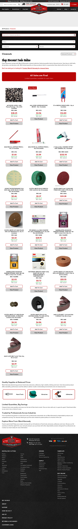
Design (41, 451)
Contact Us (73, 9)
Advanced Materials (62, 475)
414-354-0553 (37, 443)
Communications (62, 483)
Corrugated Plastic (25, 467)
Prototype (41, 453)
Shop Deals (25, 9)
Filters (4, 42)
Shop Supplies (5, 9)
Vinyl (21, 463)
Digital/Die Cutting (9, 451)
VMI (40, 470)
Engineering (42, 455)
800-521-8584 (38, 444)
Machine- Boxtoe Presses (64, 469)
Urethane (22, 469)
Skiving (59, 455)
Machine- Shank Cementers (64, 468)
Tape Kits (60, 479)
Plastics (4, 454)
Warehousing (42, 463)
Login (51, 4)
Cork (3, 473)
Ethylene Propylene (25, 484)
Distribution (42, 465)
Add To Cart (14, 120)
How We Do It (7, 511)
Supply (41, 461)
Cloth (3, 469)
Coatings (60, 481)
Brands (42, 46)
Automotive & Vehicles (63, 489)
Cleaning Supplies (62, 477)
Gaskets (22, 471)
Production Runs (43, 468)
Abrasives (60, 485)
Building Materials (62, 496)
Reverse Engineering (44, 457)
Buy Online (61, 473)
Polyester (4, 461)
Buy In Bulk (6, 500)
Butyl (21, 481)
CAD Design (60, 453)
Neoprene (4, 465)
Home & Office (61, 492)
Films (59, 490)
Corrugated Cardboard (26, 465)
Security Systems (62, 498)
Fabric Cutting (61, 461)
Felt (3, 463)
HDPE (21, 457)
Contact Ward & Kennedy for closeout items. (36, 68)
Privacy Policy (7, 518)
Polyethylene (23, 459)
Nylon (3, 459)
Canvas (22, 454)
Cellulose (4, 467)
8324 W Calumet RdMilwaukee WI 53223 (34, 439)
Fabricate (61, 451)
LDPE (21, 455)
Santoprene (5, 471)
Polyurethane (23, 461)
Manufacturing (61, 457)
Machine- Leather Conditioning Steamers (65, 463)
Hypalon (22, 479)
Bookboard (23, 473)
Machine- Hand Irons (63, 466)
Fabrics (3, 457)
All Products (5, 28)
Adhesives (60, 487)
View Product (14, 123)
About (65, 9)
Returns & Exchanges (9, 521)
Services (59, 9)
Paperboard (23, 475)
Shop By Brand (15, 9)
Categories (6, 46)
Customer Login (7, 525)
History (4, 507)
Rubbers (4, 455)
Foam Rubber (23, 477)
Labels (59, 494)
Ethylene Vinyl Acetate (25, 483)
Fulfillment (41, 466)
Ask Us (57, 4)
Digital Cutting (61, 459)
